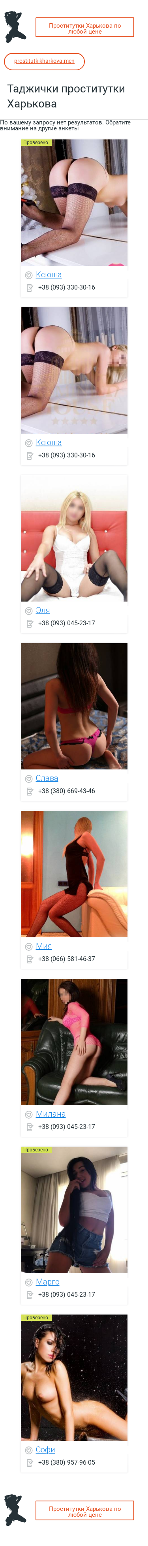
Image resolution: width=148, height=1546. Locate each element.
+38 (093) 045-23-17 (66, 622)
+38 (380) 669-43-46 (66, 790)
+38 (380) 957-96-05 (66, 1462)
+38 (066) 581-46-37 (66, 958)
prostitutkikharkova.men (44, 61)
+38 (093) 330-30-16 (66, 287)
